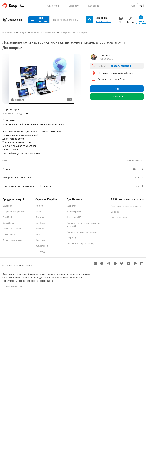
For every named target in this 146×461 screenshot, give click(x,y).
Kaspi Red (7, 217)
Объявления (12, 19)
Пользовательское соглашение (126, 206)
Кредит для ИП (9, 234)
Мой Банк (40, 223)
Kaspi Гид (40, 251)
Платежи (39, 217)
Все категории (39, 19)
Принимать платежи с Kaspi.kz (82, 232)
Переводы (40, 228)
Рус (140, 5)
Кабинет (131, 19)
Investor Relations (119, 217)
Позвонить (117, 96)
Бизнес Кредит (74, 211)
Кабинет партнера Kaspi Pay (80, 243)
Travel (38, 211)
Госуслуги (40, 240)
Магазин (39, 206)
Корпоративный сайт (13, 286)
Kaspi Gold (7, 206)
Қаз (133, 5)
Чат (120, 19)
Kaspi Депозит (9, 223)
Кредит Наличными (12, 240)
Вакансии (116, 212)
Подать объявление (141, 19)
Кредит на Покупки (11, 228)
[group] (41, 79)
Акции (38, 234)
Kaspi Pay (71, 206)
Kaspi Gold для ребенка (13, 211)
